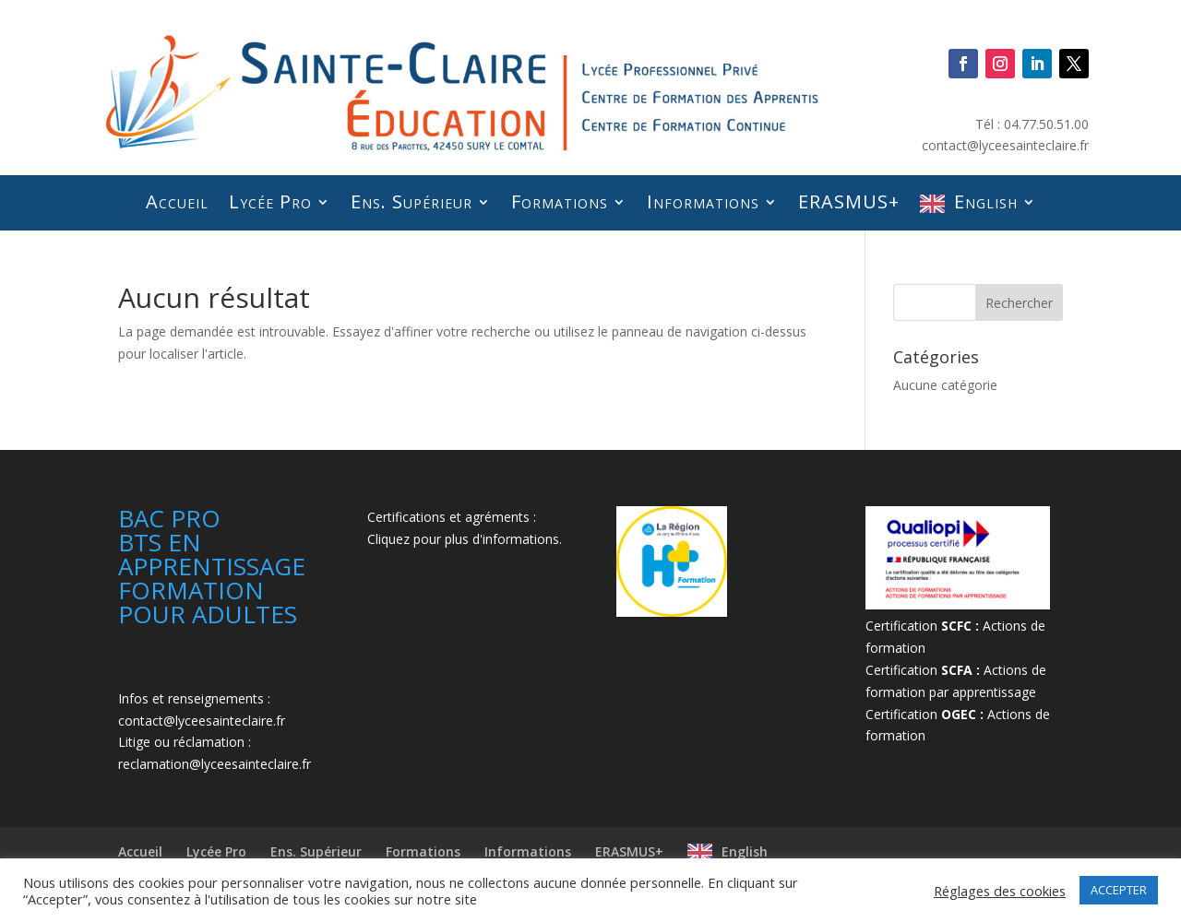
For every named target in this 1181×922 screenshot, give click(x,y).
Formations (558, 202)
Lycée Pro (261, 202)
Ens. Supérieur (406, 202)
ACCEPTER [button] (1119, 889)
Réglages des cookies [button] (1000, 890)
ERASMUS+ (856, 202)
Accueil (165, 202)
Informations (705, 202)
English (997, 202)
